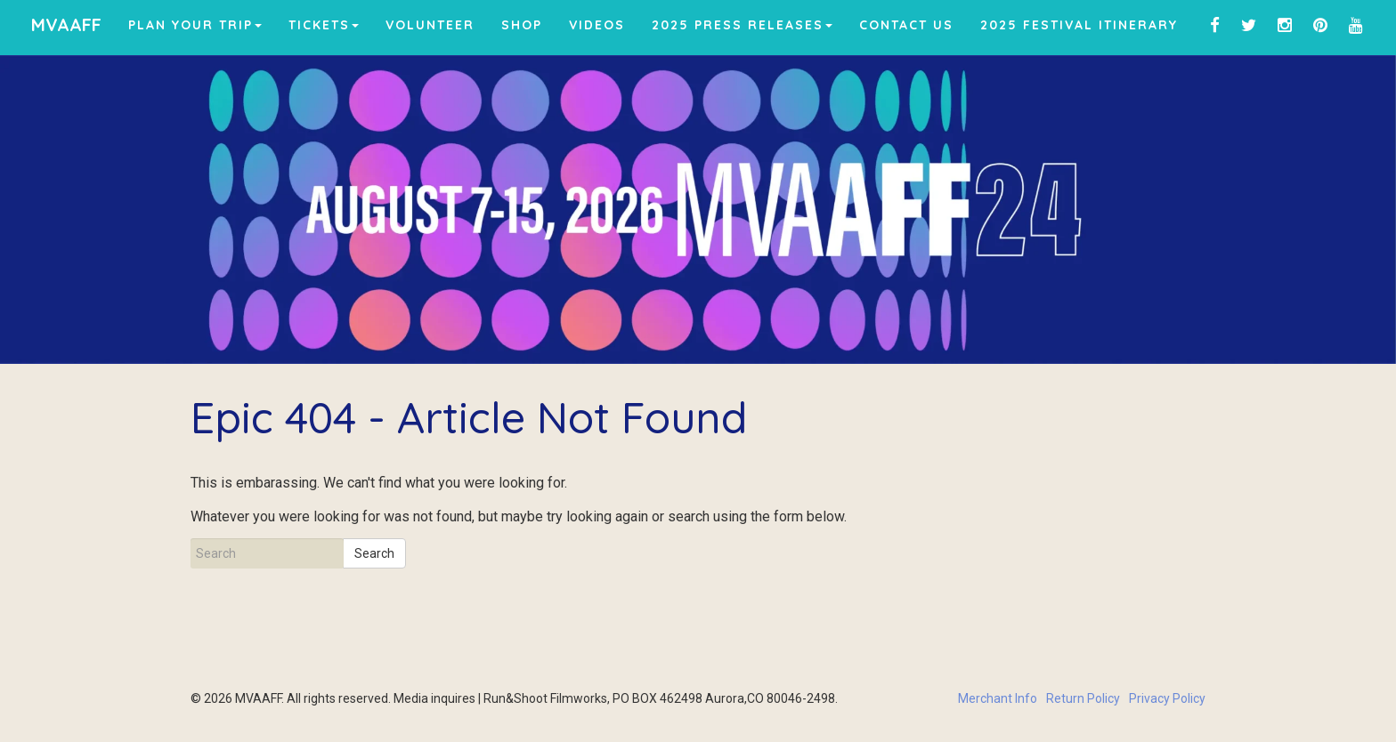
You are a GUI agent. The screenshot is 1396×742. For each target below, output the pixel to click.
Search (374, 553)
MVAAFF (66, 24)
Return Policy (1083, 698)
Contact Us (906, 25)
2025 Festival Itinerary (1079, 25)
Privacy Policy (1167, 698)
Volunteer (430, 25)
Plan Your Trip (195, 25)
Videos (597, 25)
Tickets (323, 25)
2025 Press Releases (742, 25)
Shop (521, 25)
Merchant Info (997, 698)
